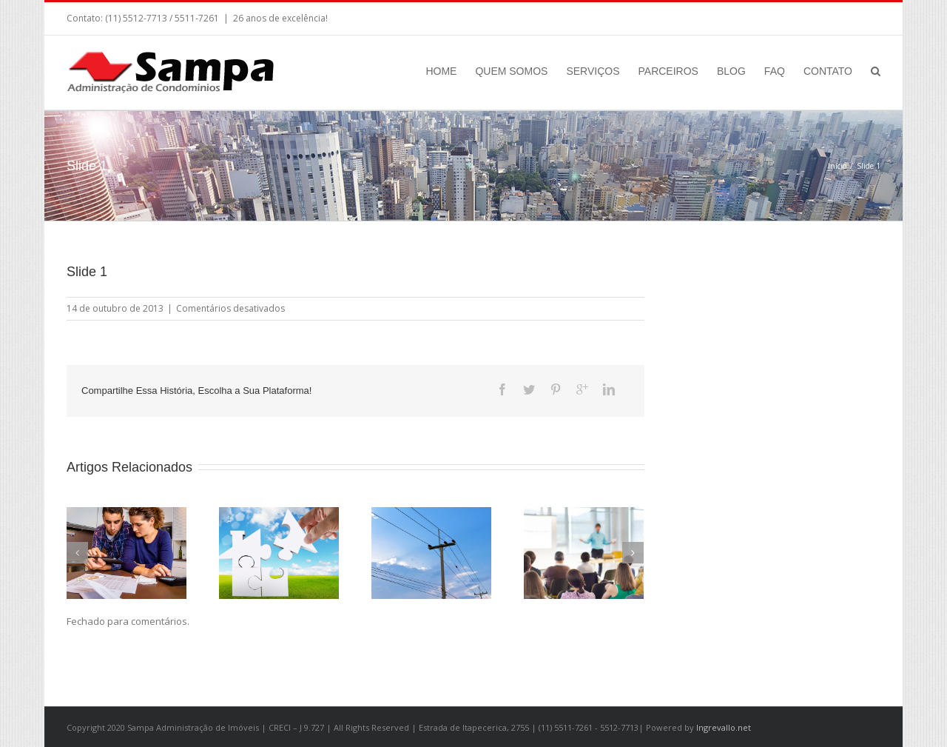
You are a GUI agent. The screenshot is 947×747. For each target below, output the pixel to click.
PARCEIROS (668, 71)
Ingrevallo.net (723, 727)
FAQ (774, 71)
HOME (440, 71)
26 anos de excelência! (280, 18)
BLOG (731, 71)
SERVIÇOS (592, 71)
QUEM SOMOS (511, 71)
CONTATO (827, 71)
